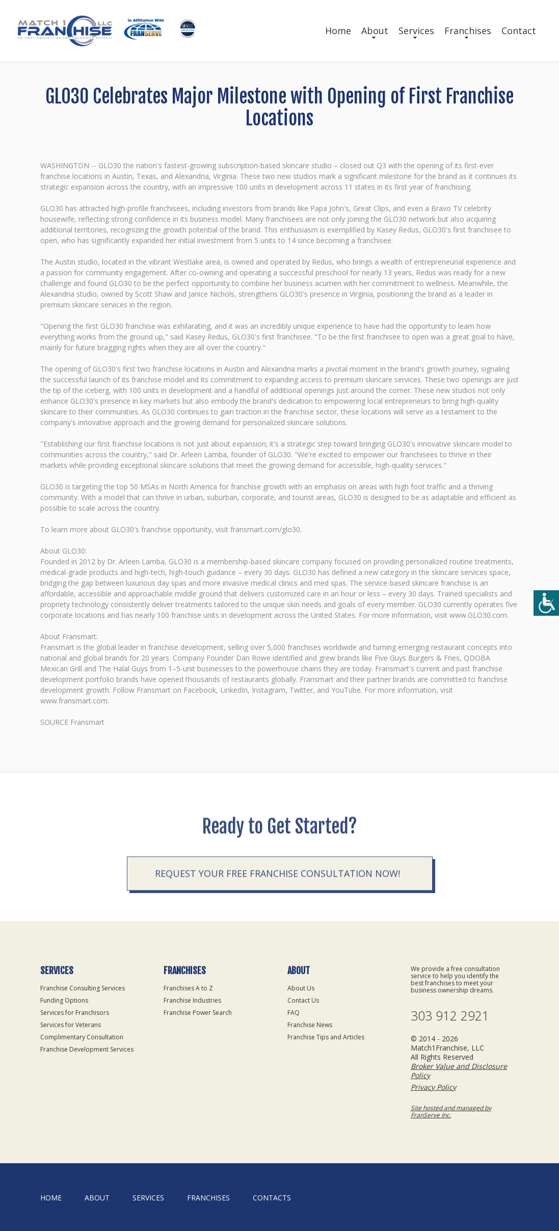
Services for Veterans (70, 1024)
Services (416, 30)
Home (338, 30)
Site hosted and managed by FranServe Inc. (451, 1111)
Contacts (272, 1197)
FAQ (293, 1012)
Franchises (467, 30)
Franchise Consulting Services (82, 988)
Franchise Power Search (198, 1012)
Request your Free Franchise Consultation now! (277, 907)
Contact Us (303, 1000)
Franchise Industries (192, 1000)
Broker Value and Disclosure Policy (459, 1070)
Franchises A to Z (188, 988)
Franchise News (309, 1024)
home (51, 1197)
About (374, 30)
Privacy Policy (433, 1087)
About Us (300, 988)
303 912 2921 (450, 1015)
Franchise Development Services (87, 1049)
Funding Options (64, 1000)
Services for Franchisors (74, 1012)
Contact (518, 30)
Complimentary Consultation (81, 1037)
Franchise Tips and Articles (325, 1037)
